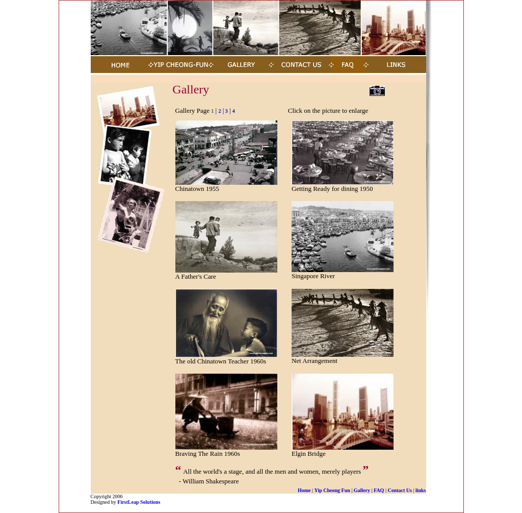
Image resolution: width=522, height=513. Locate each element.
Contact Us (399, 490)
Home (304, 490)
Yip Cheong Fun (332, 490)
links (420, 490)
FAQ (379, 490)
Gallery (362, 490)
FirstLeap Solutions (138, 502)
